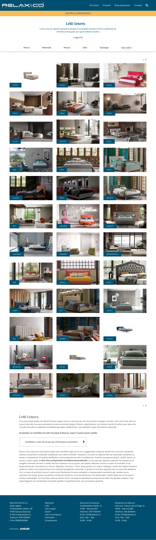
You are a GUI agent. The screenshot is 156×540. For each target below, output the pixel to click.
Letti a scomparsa (53, 515)
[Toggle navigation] (147, 5)
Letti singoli (50, 509)
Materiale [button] (46, 47)
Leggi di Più (78, 37)
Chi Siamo (94, 5)
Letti (47, 506)
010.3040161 (130, 512)
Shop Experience (122, 5)
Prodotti (107, 5)
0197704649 (24, 517)
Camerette (49, 517)
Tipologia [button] (104, 47)
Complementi (51, 520)
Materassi (49, 503)
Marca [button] (27, 47)
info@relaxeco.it (23, 515)
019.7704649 (95, 512)
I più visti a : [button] (127, 47)
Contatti (138, 5)
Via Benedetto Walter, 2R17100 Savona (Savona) (21, 510)
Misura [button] (67, 47)
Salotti (48, 512)
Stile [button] (85, 47)
